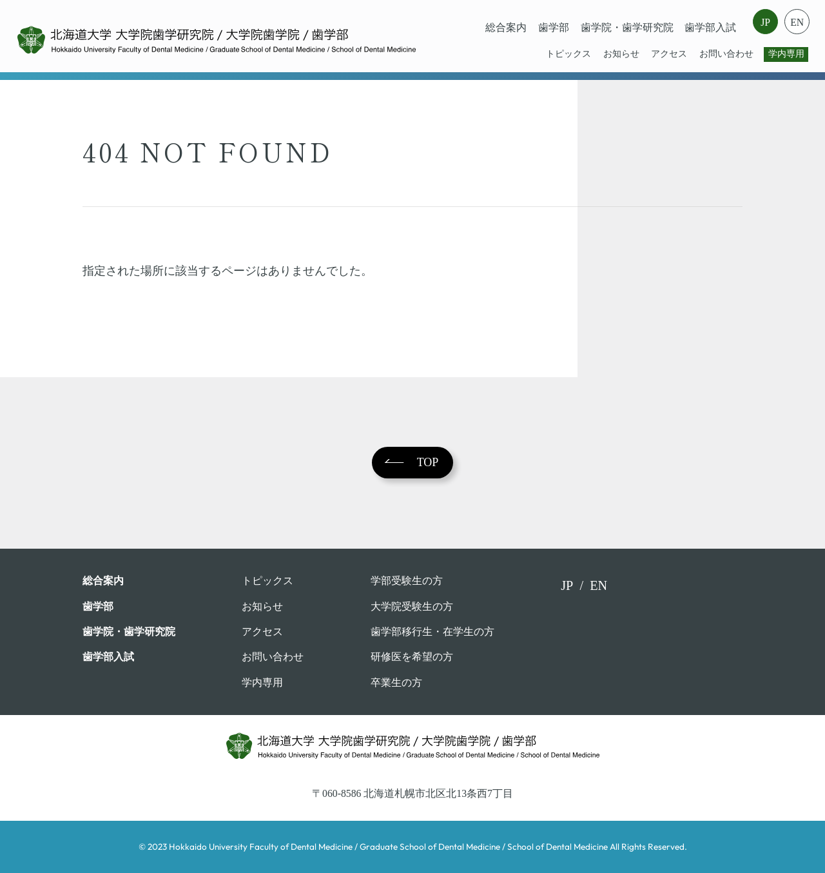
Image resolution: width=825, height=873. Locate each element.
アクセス (669, 54)
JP (765, 22)
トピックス (568, 54)
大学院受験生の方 (412, 606)
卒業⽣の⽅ (396, 682)
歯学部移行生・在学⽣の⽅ (432, 631)
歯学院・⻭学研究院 (627, 27)
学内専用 (786, 54)
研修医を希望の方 (412, 656)
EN (797, 22)
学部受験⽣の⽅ (407, 580)
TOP (428, 462)
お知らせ (621, 54)
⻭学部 (553, 27)
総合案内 (506, 27)
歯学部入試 (710, 27)
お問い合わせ (726, 54)
